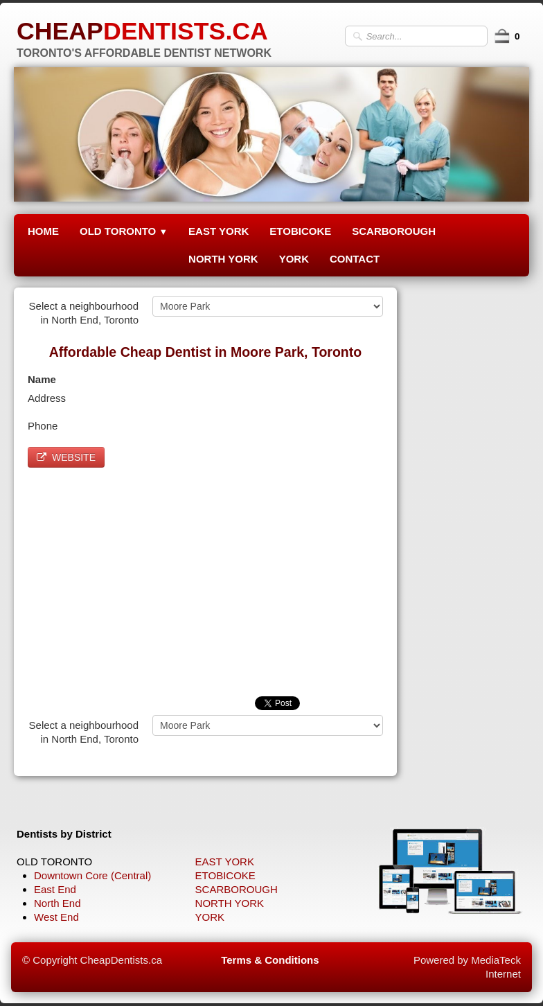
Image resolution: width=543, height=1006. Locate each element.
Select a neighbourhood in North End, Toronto (84, 313)
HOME (43, 231)
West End (56, 917)
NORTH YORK (223, 259)
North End (57, 903)
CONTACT (355, 259)
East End (55, 889)
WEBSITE (66, 457)
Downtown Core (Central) (92, 875)
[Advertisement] (205, 579)
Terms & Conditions (270, 960)
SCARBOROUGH (394, 231)
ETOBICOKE (300, 231)
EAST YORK (218, 231)
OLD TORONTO (124, 231)
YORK (294, 259)
